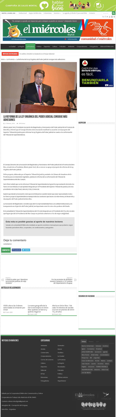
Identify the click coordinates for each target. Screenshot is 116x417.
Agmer (83, 349)
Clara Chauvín (85, 364)
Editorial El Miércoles (107, 46)
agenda (105, 352)
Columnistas (48, 13)
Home (5, 46)
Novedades (61, 367)
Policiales (63, 46)
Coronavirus (90, 349)
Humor (60, 349)
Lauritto (93, 364)
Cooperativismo (82, 46)
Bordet (97, 361)
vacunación (98, 352)
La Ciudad (12, 46)
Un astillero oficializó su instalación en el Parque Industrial (36, 54)
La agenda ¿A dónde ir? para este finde (75, 13)
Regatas (84, 366)
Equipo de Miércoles (35, 13)
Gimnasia (98, 346)
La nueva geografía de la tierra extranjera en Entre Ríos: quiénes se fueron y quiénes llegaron (38, 309)
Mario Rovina (85, 355)
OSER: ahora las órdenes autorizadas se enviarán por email (14, 308)
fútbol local (105, 369)
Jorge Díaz (97, 358)
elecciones (91, 366)
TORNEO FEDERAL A (101, 366)
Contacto (92, 13)
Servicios (56, 13)
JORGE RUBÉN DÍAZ (87, 352)
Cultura (54, 46)
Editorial (43, 370)
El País (43, 374)
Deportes (47, 46)
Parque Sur (85, 358)
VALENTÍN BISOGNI (87, 369)
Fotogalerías (94, 46)
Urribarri (109, 361)
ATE (91, 358)
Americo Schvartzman (88, 346)
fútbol (107, 364)
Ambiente (71, 46)
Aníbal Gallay (94, 355)
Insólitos (60, 352)
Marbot (103, 361)
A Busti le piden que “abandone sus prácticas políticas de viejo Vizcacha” (17, 280)
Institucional (23, 13)
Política (39, 46)
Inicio (3, 59)
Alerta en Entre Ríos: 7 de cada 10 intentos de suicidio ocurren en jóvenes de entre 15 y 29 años (63, 309)
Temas (84, 341)
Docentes (100, 364)
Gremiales (61, 345)
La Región (21, 46)
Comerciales (45, 352)
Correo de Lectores (47, 360)
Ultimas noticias (63, 377)
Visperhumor (62, 381)
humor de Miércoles (87, 361)
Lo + (97, 341)
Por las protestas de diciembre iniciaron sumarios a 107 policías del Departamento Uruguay (60, 280)
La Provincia (30, 46)
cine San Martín (86, 372)
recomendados (104, 355)
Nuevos (91, 341)
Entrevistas (44, 377)
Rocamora (99, 349)
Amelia (43, 349)
